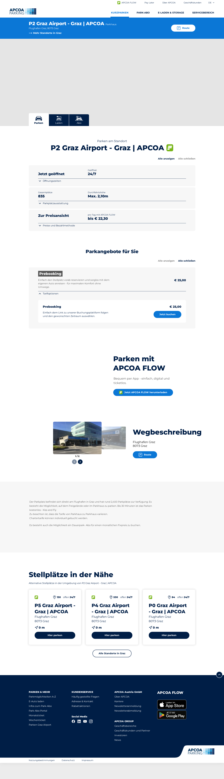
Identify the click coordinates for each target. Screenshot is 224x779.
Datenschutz (68, 776)
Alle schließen (186, 158)
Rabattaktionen (81, 722)
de (211, 2)
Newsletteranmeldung (127, 722)
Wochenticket (37, 736)
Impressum (87, 776)
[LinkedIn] (79, 737)
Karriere (118, 717)
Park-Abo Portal (38, 726)
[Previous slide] (74, 477)
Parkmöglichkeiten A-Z (42, 712)
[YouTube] (85, 737)
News (117, 756)
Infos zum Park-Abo (40, 722)
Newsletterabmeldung (127, 726)
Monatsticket (36, 731)
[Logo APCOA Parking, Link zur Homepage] (22, 11)
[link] (176, 720)
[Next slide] (80, 477)
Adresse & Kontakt (82, 717)
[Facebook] (73, 737)
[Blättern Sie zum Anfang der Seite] (219, 691)
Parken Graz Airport (40, 740)
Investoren (120, 751)
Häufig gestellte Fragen (85, 712)
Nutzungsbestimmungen (42, 776)
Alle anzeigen (166, 158)
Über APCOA (121, 712)
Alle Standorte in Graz (112, 669)
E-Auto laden (36, 717)
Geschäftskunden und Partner (132, 746)
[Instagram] (91, 737)
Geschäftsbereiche (125, 742)
